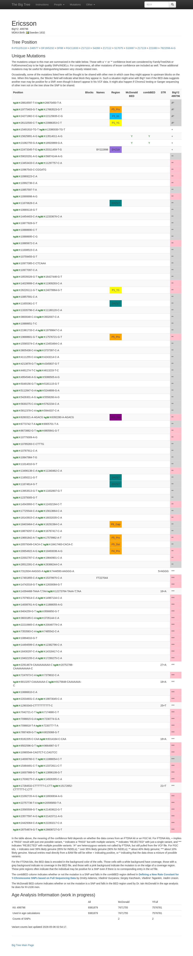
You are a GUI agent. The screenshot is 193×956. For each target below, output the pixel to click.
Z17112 (107, 48)
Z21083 (153, 48)
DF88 (60, 48)
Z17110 (85, 48)
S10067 (130, 48)
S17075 (118, 48)
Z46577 (34, 48)
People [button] (59, 4)
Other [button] (90, 4)
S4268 (96, 48)
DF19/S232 (47, 48)
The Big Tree (21, 4)
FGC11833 (72, 48)
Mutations (75, 4)
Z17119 (141, 48)
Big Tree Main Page (23, 945)
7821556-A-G (167, 48)
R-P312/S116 (19, 48)
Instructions (42, 4)
